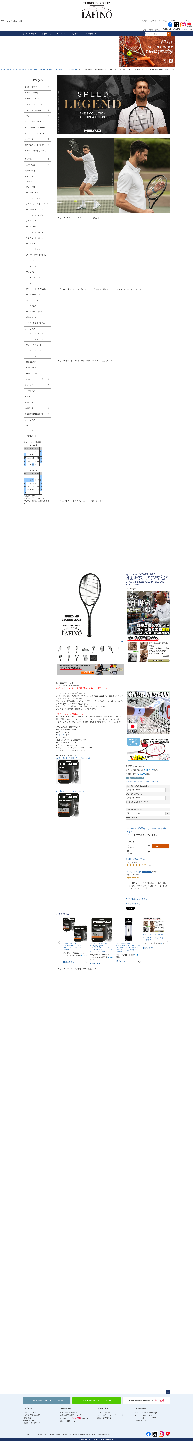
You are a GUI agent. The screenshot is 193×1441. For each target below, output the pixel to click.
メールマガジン (187, 21)
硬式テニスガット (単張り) (35, 145)
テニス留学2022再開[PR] (34, 414)
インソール (29, 139)
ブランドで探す (31, 87)
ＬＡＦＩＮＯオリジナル (35, 323)
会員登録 (153, 21)
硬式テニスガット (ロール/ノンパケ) (36, 152)
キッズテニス (31, 306)
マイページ (61, 34)
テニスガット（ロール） (35, 232)
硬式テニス (10, 69)
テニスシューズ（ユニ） (35, 198)
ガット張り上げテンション (135, 794)
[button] (59, 942)
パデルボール (31, 436)
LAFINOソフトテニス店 (34, 379)
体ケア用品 (30, 261)
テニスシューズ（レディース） (38, 204)
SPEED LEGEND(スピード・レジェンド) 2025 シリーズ (59, 69)
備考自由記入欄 (131, 817)
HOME (3, 69)
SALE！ (29, 181)
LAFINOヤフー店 (31, 373)
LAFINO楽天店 (30, 368)
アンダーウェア (32, 266)
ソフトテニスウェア (34, 350)
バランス (60, 735)
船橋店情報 (29, 408)
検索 (169, 34)
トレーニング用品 (33, 278)
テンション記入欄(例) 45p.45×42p (137, 802)
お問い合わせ (30, 171)
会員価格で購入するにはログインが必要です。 (144, 781)
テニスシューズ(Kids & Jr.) (35, 133)
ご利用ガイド (174, 21)
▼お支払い (27, 1408)
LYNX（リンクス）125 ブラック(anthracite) (73, 758)
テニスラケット (21, 69)
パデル (27, 116)
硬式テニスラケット (32, 93)
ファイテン (30, 272)
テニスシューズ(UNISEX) (34, 122)
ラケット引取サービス (134, 809)
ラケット (29, 430)
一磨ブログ (29, 397)
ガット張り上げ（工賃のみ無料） (138, 786)
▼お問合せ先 (140, 1408)
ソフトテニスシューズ (34, 339)
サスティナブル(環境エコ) (36, 312)
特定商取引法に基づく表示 (84, 1434)
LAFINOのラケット (31, 34)
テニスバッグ (31, 221)
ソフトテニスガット (34, 345)
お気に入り (47, 34)
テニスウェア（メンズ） (35, 210)
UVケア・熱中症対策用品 (36, 255)
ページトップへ (168, 1392)
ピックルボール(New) (33, 110)
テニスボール (31, 227)
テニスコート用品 (33, 295)
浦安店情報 (29, 402)
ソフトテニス (30, 329)
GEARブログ (30, 391)
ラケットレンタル (94, 34)
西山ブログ (29, 385)
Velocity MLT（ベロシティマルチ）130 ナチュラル (75, 791)
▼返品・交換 (103, 1408)
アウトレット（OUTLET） (36, 289)
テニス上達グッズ (33, 283)
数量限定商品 (31, 362)
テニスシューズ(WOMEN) (35, 127)
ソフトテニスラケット (33, 104)
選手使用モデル (32, 317)
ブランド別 (30, 187)
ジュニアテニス (32, 300)
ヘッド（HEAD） (33, 69)
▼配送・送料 (66, 1408)
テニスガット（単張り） (35, 238)
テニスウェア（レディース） (37, 215)
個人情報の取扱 (104, 1434)
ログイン (145, 21)
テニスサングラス (33, 249)
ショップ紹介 (163, 21)
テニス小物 (30, 244)
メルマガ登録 (30, 165)
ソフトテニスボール (34, 356)
